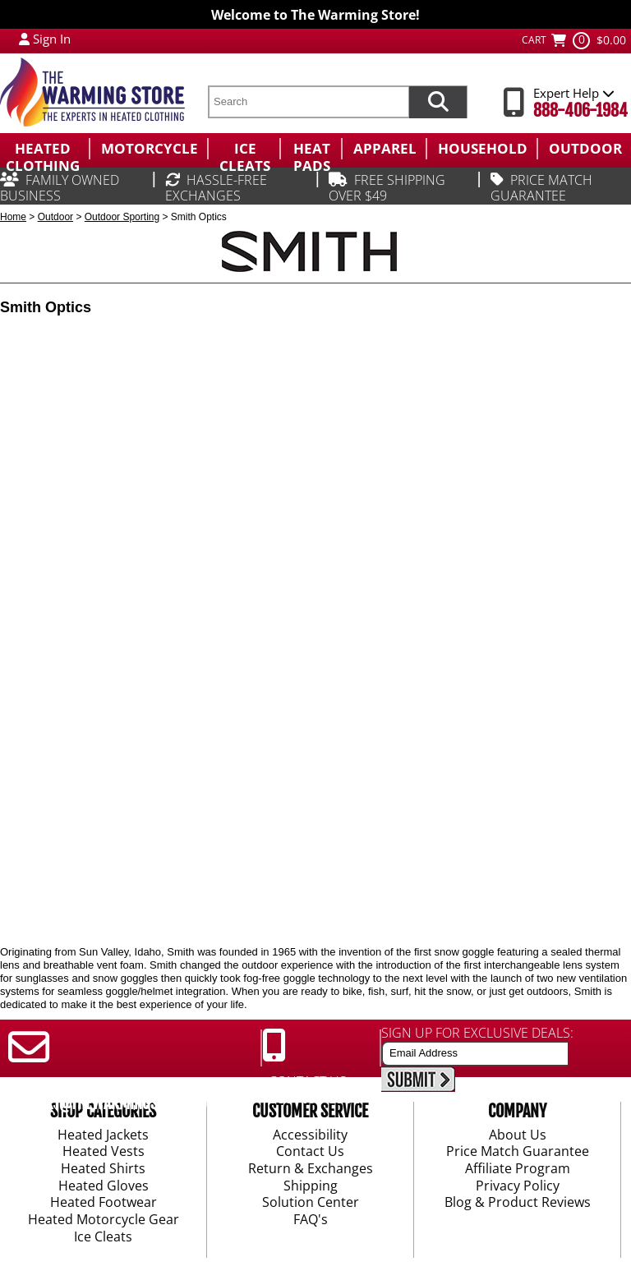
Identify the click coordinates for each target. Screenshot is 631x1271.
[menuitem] (44, 148)
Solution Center (310, 1203)
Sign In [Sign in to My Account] (52, 38)
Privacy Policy (518, 1186)
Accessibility (310, 1135)
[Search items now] (437, 101)
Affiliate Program (517, 1169)
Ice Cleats (103, 1237)
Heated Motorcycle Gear (103, 1220)
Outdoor (55, 217)
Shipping (310, 1186)
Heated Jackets (103, 1135)
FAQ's (310, 1220)
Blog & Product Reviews (517, 1203)
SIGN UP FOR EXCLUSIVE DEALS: (477, 1033)
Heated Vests (103, 1152)
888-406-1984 (580, 110)
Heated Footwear (103, 1203)
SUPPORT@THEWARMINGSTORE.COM (112, 1103)
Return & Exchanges (310, 1169)
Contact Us (310, 1152)
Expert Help (574, 93)
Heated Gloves (103, 1186)
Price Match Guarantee (517, 1152)
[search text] (308, 101)
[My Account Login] (24, 38)
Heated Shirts (103, 1169)
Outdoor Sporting (122, 217)
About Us (517, 1135)
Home (13, 217)
